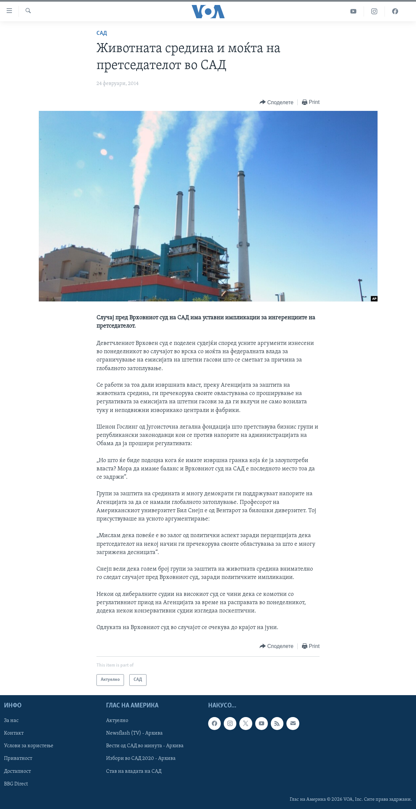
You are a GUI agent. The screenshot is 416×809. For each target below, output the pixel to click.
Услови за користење (28, 746)
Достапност (17, 771)
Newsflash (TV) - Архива (134, 733)
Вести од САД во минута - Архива (145, 746)
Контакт (14, 733)
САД (101, 33)
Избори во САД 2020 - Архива (141, 758)
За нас (11, 720)
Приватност (18, 758)
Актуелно (117, 720)
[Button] (276, 102)
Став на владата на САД (133, 771)
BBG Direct (16, 783)
